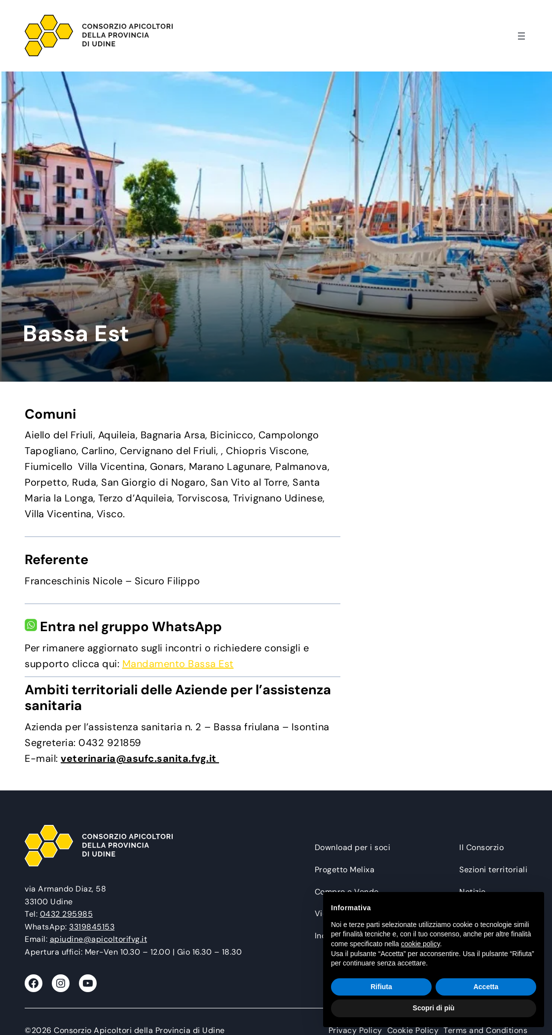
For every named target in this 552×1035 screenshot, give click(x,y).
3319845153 (91, 927)
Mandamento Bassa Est (178, 663)
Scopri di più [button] (434, 1008)
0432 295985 (66, 914)
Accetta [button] (486, 987)
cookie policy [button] (420, 944)
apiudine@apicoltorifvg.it (98, 939)
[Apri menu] (521, 36)
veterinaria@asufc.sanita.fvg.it (140, 758)
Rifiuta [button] (381, 987)
